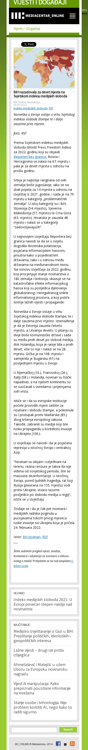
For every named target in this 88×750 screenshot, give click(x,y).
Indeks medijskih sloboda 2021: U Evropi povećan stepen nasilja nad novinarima (43, 604)
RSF (51, 108)
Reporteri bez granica (30, 156)
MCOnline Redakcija (27, 102)
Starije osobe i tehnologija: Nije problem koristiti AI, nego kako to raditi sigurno (43, 708)
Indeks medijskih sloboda (31, 108)
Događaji (33, 28)
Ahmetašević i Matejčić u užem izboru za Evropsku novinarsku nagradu (41, 669)
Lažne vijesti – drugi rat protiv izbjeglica (39, 653)
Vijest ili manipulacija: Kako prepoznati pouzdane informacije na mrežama (42, 688)
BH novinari (31, 537)
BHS (84, 10)
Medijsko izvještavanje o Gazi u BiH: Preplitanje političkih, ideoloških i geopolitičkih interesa (44, 636)
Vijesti (18, 28)
